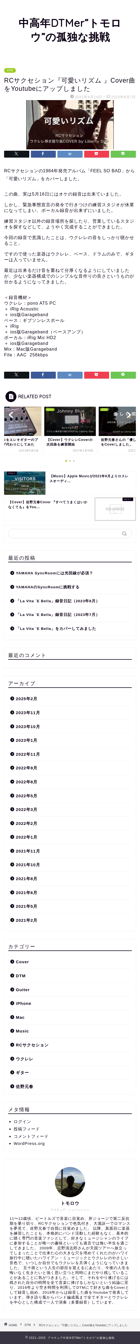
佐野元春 (24, 1086)
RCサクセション (32, 1045)
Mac (20, 1017)
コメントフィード (31, 1136)
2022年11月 (28, 754)
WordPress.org (29, 1143)
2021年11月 (28, 851)
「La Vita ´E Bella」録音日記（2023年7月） (58, 615)
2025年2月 (26, 698)
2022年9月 (26, 768)
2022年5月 (26, 795)
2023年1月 (26, 740)
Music (22, 1031)
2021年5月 (26, 906)
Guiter (23, 989)
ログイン (22, 1121)
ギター (22, 1072)
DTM (10, 70)
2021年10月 (28, 864)
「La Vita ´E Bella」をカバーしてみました (56, 629)
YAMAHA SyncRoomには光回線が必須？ (54, 573)
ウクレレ (24, 1059)
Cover (22, 961)
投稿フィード (27, 1129)
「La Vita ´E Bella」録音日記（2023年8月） (58, 601)
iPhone (23, 1003)
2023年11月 (28, 712)
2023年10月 (28, 726)
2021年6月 (26, 892)
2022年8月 (26, 781)
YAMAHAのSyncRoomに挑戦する (48, 587)
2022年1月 (26, 837)
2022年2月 (26, 823)
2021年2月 (26, 920)
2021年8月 (26, 878)
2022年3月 (26, 809)
